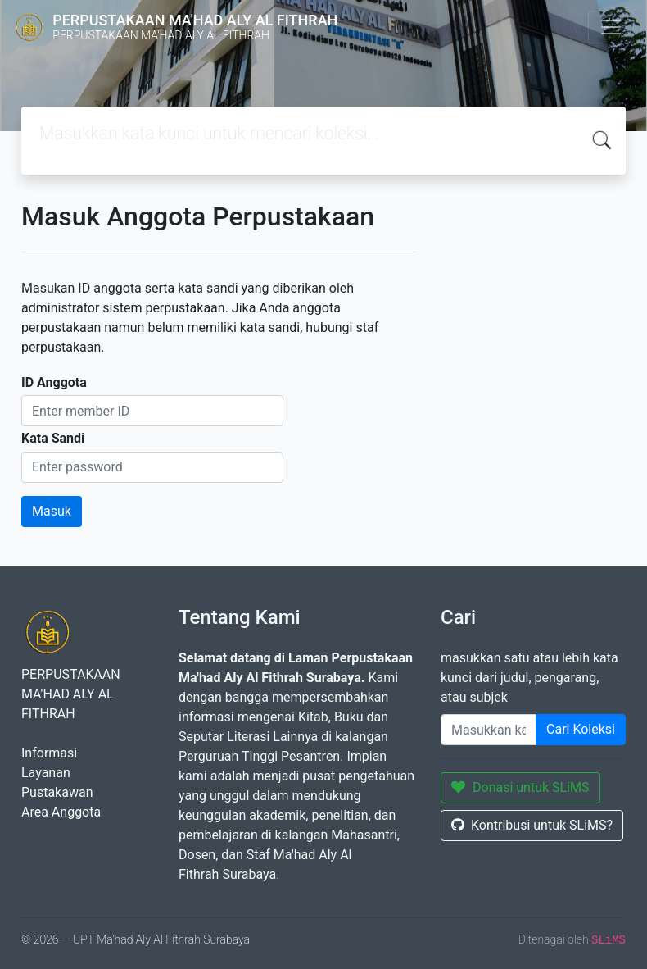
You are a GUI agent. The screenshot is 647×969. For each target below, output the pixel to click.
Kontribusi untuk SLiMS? (532, 825)
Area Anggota (61, 812)
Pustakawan (57, 792)
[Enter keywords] (488, 729)
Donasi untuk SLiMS (520, 787)
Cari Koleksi (580, 729)
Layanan (45, 772)
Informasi (49, 753)
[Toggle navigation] (611, 27)
